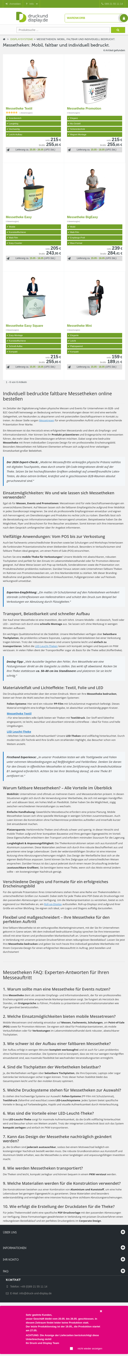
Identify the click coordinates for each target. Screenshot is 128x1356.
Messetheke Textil (19, 108)
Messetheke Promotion (84, 108)
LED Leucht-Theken (46, 646)
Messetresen (46, 420)
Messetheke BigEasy (82, 217)
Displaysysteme (21, 39)
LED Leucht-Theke (19, 731)
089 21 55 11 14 (112, 3)
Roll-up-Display (53, 904)
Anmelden (13, 3)
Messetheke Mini (79, 325)
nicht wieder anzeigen (90, 1348)
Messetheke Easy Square (24, 325)
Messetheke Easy (19, 217)
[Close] (101, 1311)
